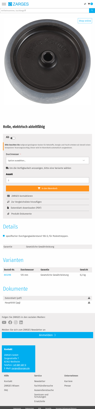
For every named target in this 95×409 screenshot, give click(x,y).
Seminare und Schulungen (41, 395)
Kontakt (8, 381)
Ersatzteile (39, 401)
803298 (7, 275)
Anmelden (46, 335)
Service (38, 375)
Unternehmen (71, 375)
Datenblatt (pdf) (13, 298)
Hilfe (6, 375)
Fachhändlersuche (43, 385)
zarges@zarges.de (21, 368)
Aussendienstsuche (44, 390)
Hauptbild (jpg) (12, 302)
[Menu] (4, 4)
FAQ (6, 390)
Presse (67, 385)
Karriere (68, 381)
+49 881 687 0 (19, 365)
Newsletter (39, 381)
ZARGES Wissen (11, 385)
